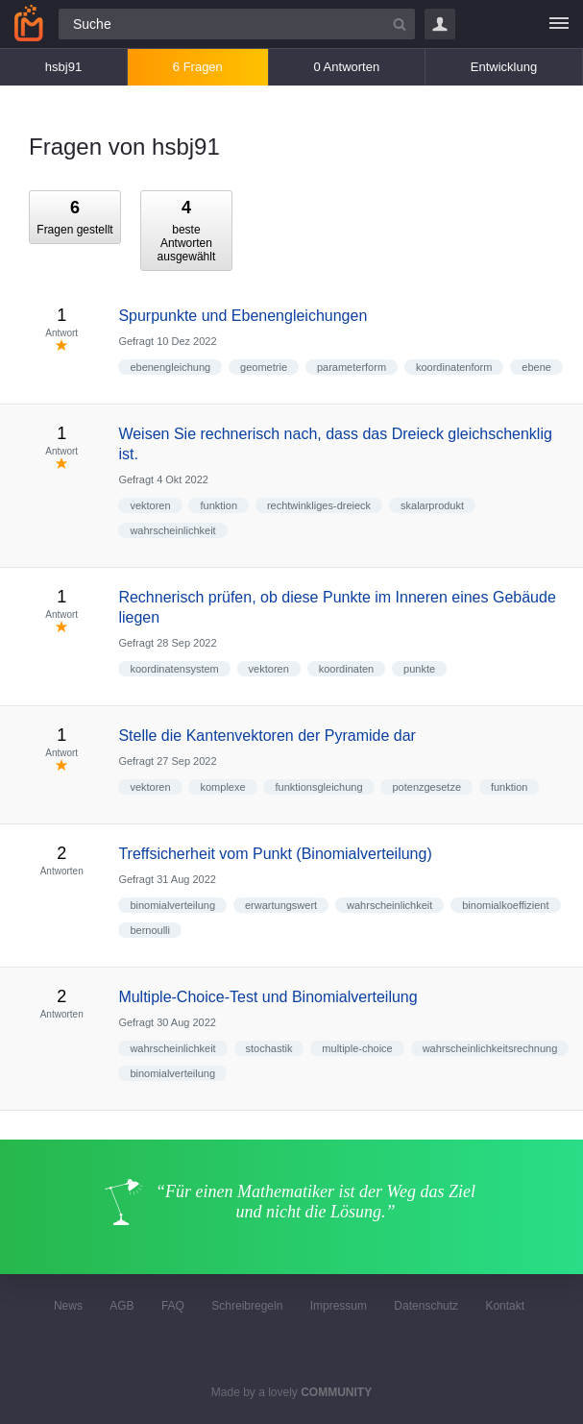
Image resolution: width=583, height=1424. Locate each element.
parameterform (351, 367)
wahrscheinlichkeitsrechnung (490, 1048)
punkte (419, 669)
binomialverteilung (172, 905)
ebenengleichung (170, 367)
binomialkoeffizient (505, 905)
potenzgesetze (426, 787)
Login (440, 24)
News (68, 1306)
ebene (536, 367)
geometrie (263, 367)
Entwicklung (504, 67)
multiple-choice (357, 1048)
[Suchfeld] (237, 24)
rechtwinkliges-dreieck (319, 505)
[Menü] (559, 24)
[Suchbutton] (399, 24)
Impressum (338, 1306)
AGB (121, 1306)
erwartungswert (281, 905)
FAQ (172, 1306)
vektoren (150, 505)
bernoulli (150, 930)
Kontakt (504, 1306)
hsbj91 (63, 67)
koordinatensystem (174, 669)
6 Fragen (198, 67)
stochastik (269, 1048)
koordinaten (347, 669)
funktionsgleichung (318, 787)
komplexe (222, 787)
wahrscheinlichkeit (172, 530)
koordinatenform (454, 367)
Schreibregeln (246, 1306)
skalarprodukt (432, 505)
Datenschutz (426, 1306)
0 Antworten (347, 67)
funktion (218, 505)
